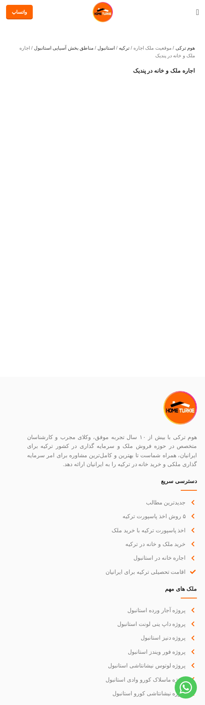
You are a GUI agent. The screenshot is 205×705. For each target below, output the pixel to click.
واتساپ (19, 12)
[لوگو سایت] (103, 11)
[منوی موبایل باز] (197, 12)
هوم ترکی (185, 48)
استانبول (106, 48)
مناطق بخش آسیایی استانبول (63, 48)
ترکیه (124, 48)
